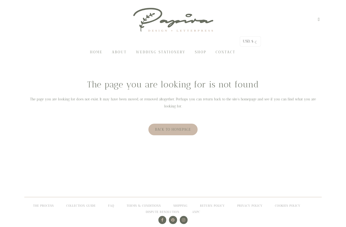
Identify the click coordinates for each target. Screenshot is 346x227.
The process (43, 206)
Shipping (180, 206)
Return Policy (212, 206)
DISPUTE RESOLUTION (162, 212)
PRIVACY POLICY (250, 206)
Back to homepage (173, 129)
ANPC (196, 212)
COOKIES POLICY (287, 206)
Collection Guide (81, 206)
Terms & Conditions (144, 206)
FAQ (111, 206)
